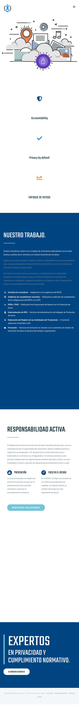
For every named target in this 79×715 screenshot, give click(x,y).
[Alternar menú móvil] (74, 7)
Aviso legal (49, 693)
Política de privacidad (60, 693)
